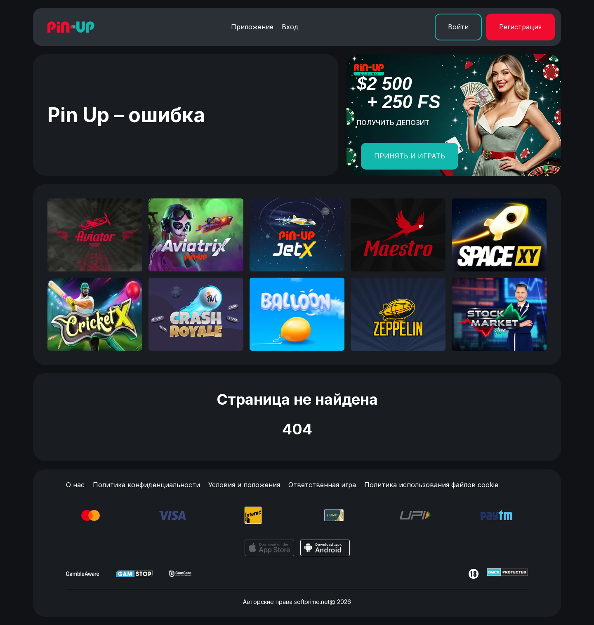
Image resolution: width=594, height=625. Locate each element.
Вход (290, 27)
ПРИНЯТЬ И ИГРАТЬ (409, 156)
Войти (458, 27)
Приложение (252, 27)
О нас (75, 485)
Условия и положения (244, 485)
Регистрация (520, 27)
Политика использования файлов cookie (431, 485)
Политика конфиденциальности (146, 485)
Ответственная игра (322, 485)
